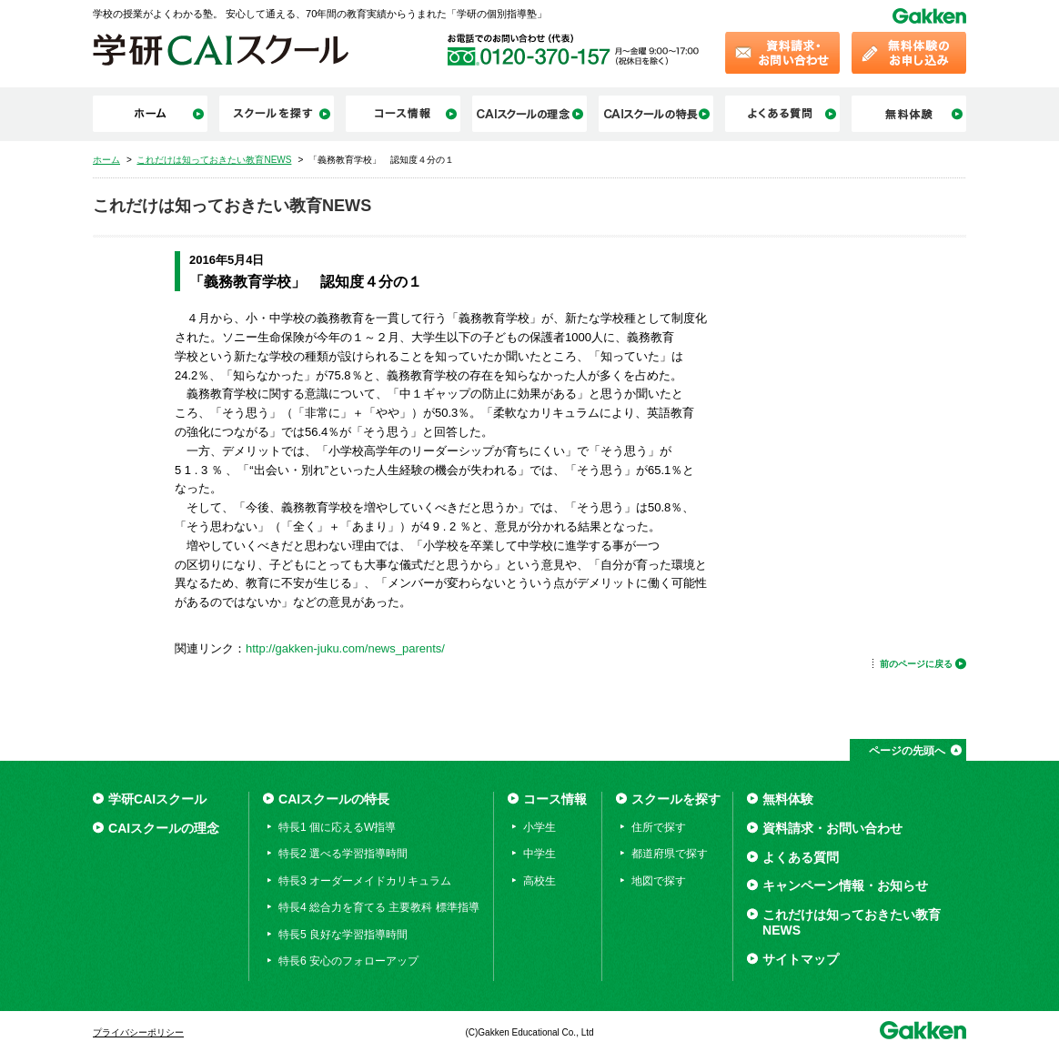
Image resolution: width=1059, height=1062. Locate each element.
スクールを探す (676, 799)
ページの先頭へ (907, 750)
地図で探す (658, 881)
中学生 (539, 853)
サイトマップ (800, 959)
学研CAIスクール (157, 799)
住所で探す (658, 827)
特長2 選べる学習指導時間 (343, 853)
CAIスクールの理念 (163, 828)
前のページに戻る (916, 664)
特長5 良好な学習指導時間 (343, 934)
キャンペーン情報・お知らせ (845, 885)
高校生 (539, 881)
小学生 (539, 827)
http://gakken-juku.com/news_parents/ (345, 648)
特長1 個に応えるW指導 (337, 827)
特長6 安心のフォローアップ (348, 961)
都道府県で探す (669, 853)
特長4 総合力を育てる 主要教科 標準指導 (378, 907)
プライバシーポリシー (138, 1032)
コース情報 (555, 799)
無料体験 (787, 799)
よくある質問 (800, 857)
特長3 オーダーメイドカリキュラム (364, 881)
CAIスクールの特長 (333, 799)
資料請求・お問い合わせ (832, 828)
